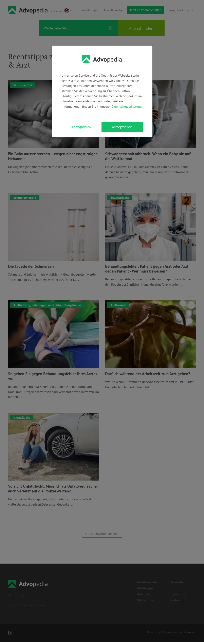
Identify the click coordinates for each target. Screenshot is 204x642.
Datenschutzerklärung (126, 106)
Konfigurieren (81, 127)
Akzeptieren (122, 127)
